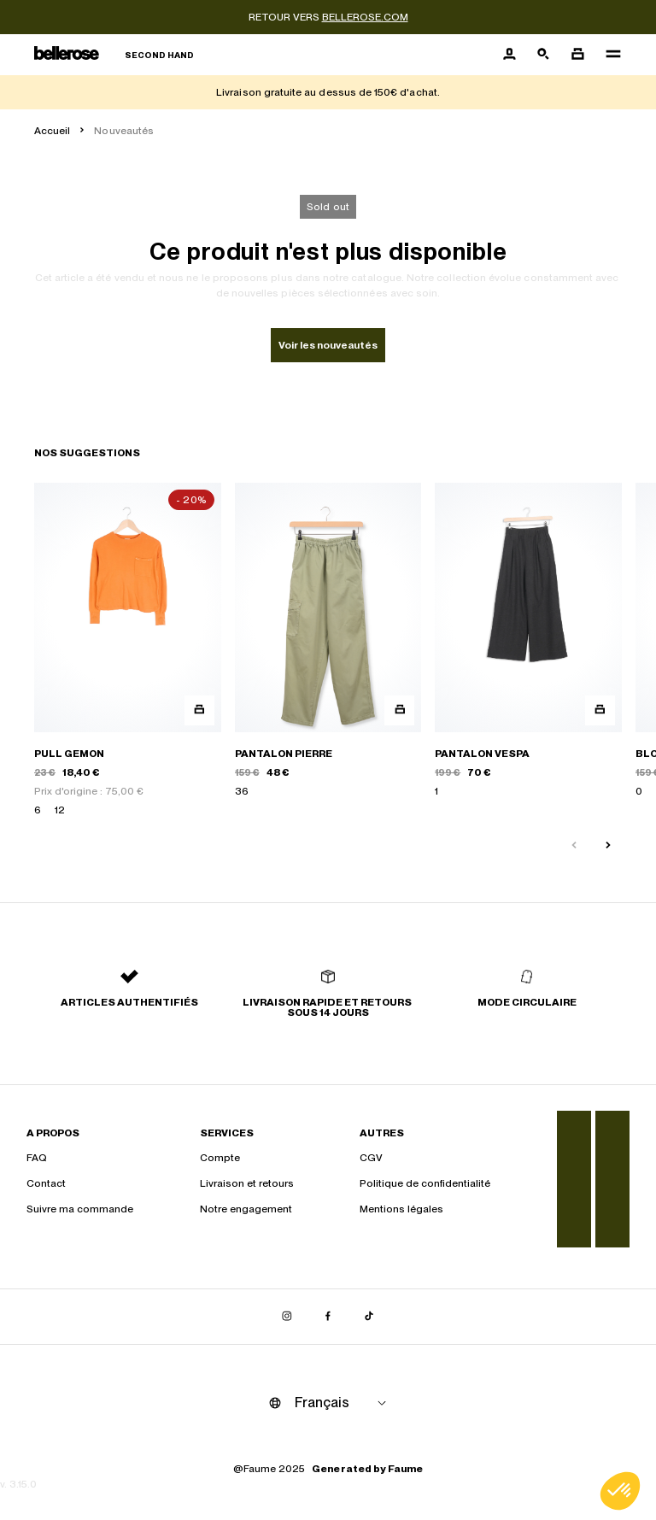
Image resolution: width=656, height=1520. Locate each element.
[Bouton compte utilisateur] (509, 54)
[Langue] (343, 1403)
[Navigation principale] (608, 54)
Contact (46, 1183)
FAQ (36, 1158)
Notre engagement (246, 1209)
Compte (220, 1158)
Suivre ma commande (79, 1209)
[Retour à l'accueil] (114, 55)
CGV (371, 1158)
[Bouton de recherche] (543, 54)
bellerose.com (365, 17)
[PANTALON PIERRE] (328, 650)
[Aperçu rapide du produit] (199, 710)
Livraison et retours (247, 1183)
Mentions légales (401, 1209)
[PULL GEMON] (127, 650)
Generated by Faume (367, 1469)
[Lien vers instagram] (287, 1316)
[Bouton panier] (577, 54)
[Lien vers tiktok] (369, 1316)
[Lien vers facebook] (328, 1316)
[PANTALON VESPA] (528, 650)
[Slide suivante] (608, 845)
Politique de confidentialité (425, 1183)
